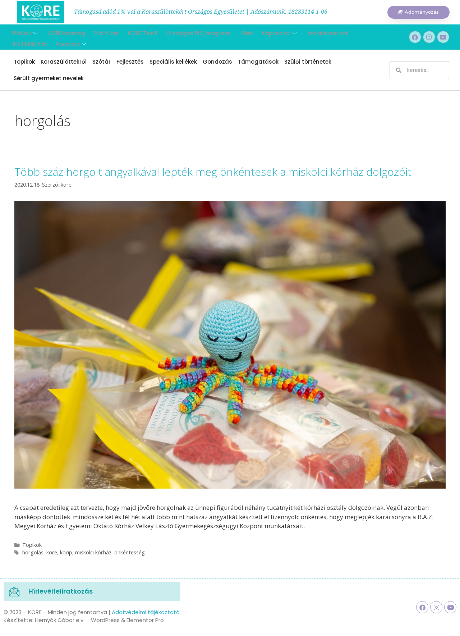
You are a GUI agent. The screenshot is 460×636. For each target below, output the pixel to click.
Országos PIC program (190, 32)
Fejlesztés (130, 61)
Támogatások (258, 61)
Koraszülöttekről (64, 61)
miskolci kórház (93, 552)
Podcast (26, 41)
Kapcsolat (267, 32)
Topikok (24, 61)
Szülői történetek (307, 61)
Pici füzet (101, 32)
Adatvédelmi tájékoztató (146, 612)
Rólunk (23, 32)
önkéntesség (129, 552)
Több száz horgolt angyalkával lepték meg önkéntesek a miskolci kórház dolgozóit (212, 171)
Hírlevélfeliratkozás (60, 591)
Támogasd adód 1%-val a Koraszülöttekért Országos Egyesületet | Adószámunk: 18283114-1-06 (200, 11)
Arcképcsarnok (315, 32)
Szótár (101, 61)
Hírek (236, 32)
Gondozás (217, 61)
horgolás (32, 552)
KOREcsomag (63, 32)
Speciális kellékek (173, 61)
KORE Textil (136, 32)
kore (51, 552)
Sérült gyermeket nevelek (49, 78)
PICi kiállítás (360, 32)
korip (66, 552)
